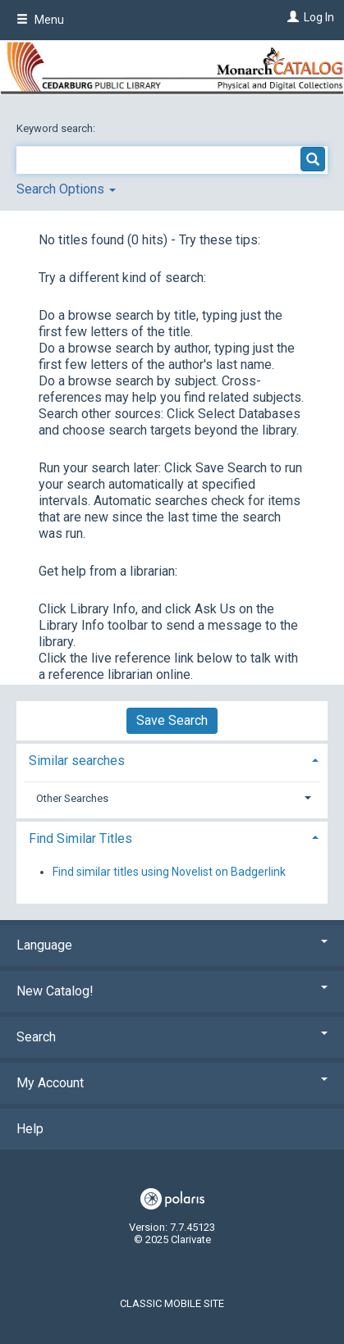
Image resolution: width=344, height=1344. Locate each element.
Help (30, 1129)
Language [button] (172, 945)
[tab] (172, 758)
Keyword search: (57, 128)
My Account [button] (172, 1083)
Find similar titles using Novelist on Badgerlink (169, 871)
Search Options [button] (66, 189)
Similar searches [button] (77, 760)
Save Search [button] (172, 720)
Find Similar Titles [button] (80, 838)
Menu (40, 19)
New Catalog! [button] (172, 991)
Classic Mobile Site (172, 1303)
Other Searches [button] (72, 798)
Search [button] (172, 1037)
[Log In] (291, 17)
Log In (319, 17)
